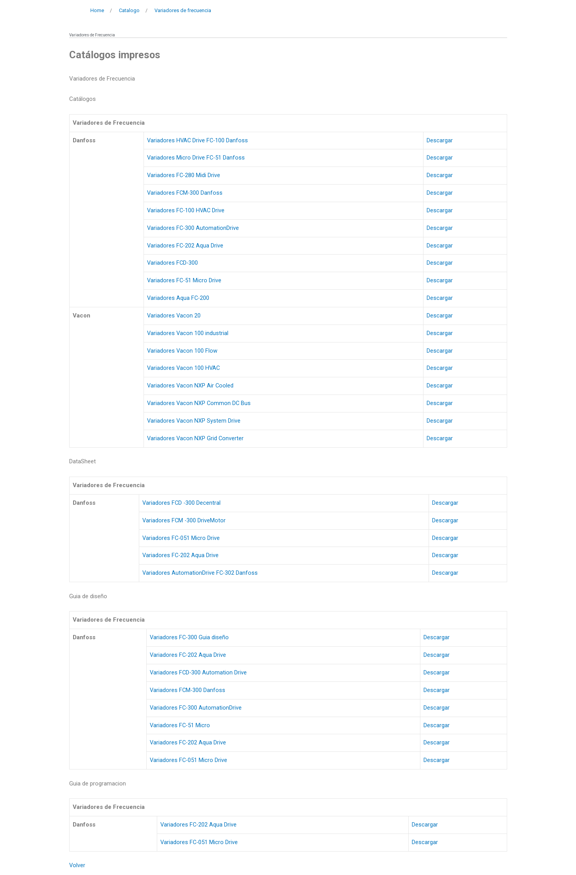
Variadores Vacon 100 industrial (187, 333)
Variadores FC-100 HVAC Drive (186, 210)
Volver (77, 865)
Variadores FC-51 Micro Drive (184, 280)
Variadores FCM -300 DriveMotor (184, 520)
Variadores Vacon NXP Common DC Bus (198, 403)
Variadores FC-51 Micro (180, 725)
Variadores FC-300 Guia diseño (189, 637)
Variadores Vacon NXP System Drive (193, 420)
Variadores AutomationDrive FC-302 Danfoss (200, 572)
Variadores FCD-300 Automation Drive (198, 672)
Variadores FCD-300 (172, 262)
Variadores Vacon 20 (173, 315)
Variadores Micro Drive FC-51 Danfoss (195, 157)
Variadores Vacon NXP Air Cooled (190, 385)
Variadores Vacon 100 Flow (181, 350)
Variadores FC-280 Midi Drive (183, 175)
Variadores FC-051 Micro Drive (181, 537)
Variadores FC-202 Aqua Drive (185, 245)
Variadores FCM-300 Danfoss (184, 192)
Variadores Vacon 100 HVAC (183, 367)
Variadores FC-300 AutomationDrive (192, 227)
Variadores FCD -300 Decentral (181, 502)
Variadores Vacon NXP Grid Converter (195, 438)
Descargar (440, 140)
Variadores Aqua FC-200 (178, 297)
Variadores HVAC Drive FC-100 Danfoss (197, 140)
